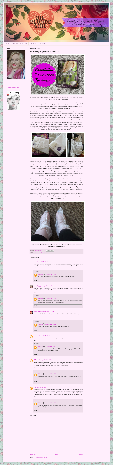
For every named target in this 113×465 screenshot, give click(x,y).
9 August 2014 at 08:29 (42, 261)
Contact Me (23, 44)
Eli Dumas (36, 359)
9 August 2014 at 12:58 (47, 286)
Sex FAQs (42, 44)
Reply (35, 268)
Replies (37, 271)
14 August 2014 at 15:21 (50, 298)
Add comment (33, 415)
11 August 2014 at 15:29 (45, 359)
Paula (35, 261)
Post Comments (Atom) (41, 457)
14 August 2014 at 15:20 (50, 274)
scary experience (54, 252)
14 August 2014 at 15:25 (50, 403)
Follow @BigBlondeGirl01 (13, 87)
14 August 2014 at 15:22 (50, 324)
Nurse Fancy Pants (38, 311)
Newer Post (32, 454)
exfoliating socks (46, 252)
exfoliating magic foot (38, 252)
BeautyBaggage (37, 286)
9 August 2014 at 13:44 (48, 311)
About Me (14, 44)
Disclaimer (33, 44)
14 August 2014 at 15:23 (50, 374)
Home (7, 44)
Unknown (40, 274)
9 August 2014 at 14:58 (44, 335)
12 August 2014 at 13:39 (40, 387)
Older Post (80, 454)
